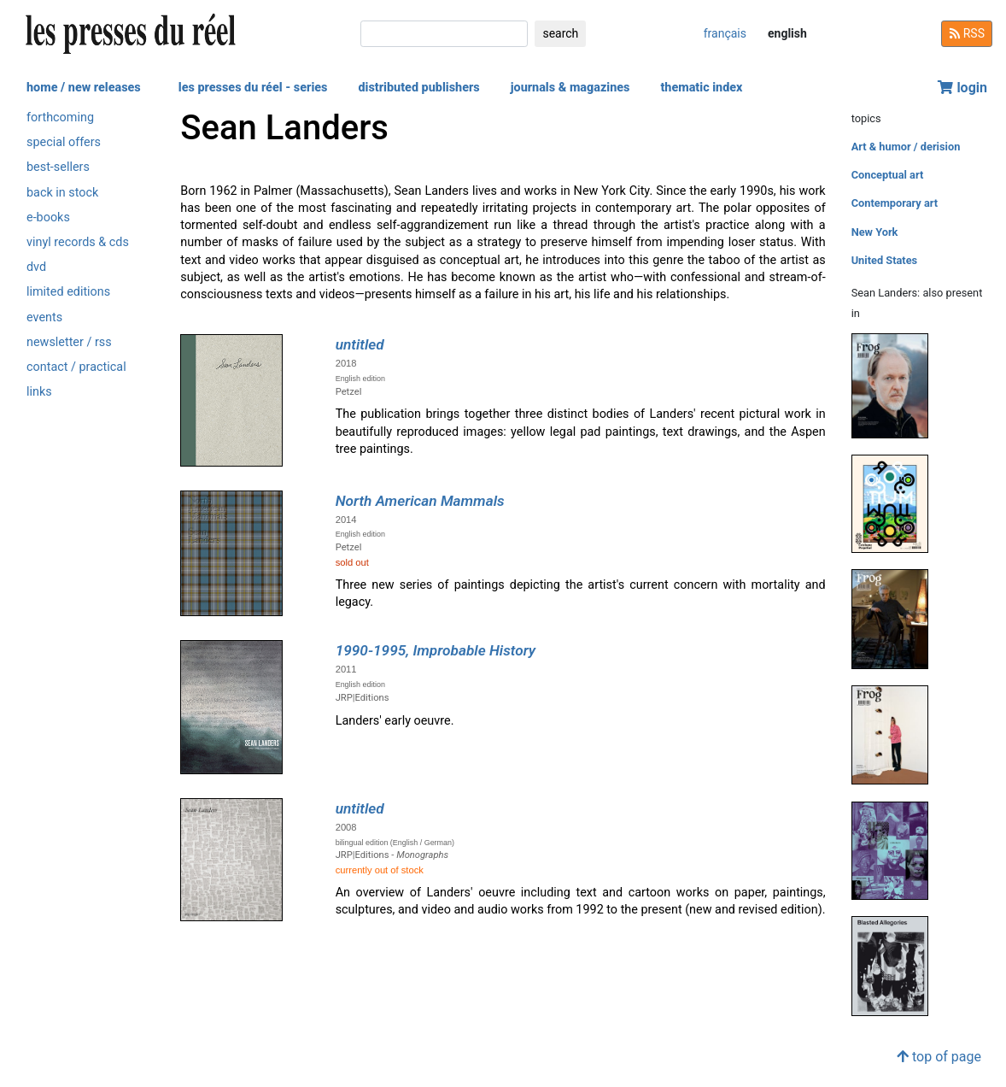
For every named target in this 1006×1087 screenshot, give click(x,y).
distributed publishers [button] (418, 87)
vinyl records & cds (77, 242)
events (44, 317)
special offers (63, 142)
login (962, 87)
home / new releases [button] (83, 87)
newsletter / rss (69, 342)
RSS (967, 33)
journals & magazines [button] (570, 87)
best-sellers (58, 167)
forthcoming (60, 117)
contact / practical (76, 367)
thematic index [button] (701, 87)
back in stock (62, 192)
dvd (36, 267)
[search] (444, 34)
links (39, 392)
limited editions (68, 292)
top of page (939, 1057)
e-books (48, 217)
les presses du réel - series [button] (253, 87)
